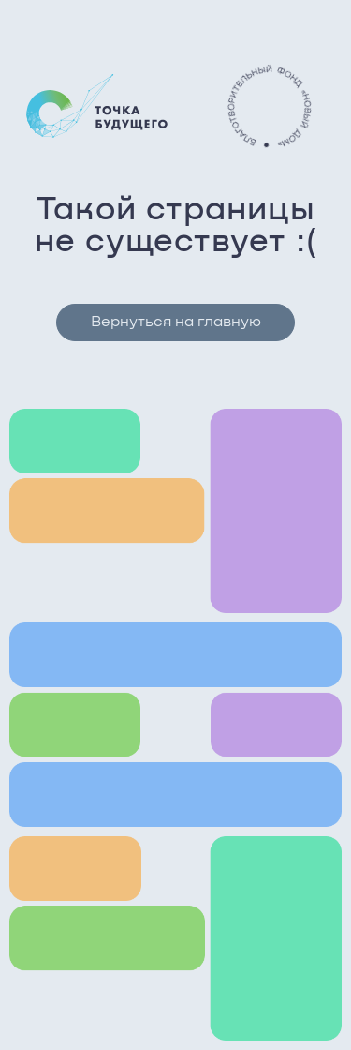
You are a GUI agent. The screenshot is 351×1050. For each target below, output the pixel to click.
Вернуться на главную (176, 322)
